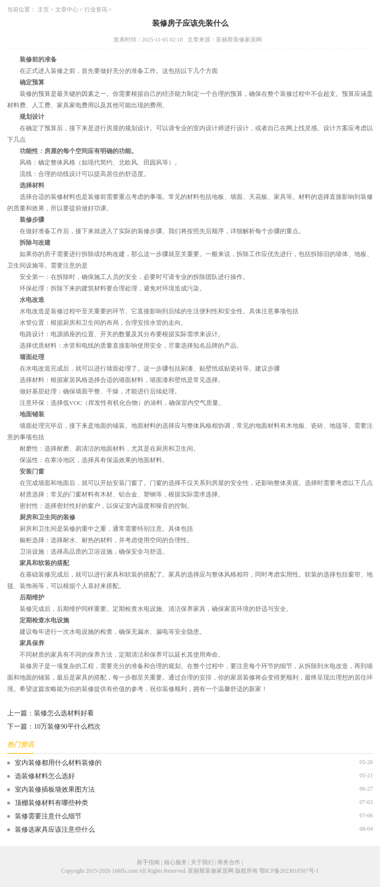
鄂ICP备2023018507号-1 (289, 870)
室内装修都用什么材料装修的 (58, 762)
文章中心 (66, 9)
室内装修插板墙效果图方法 (55, 789)
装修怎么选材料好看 (64, 713)
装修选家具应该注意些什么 (55, 829)
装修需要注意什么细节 (48, 816)
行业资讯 (95, 9)
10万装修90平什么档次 (67, 726)
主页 (43, 9)
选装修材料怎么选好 (45, 776)
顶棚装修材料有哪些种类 (51, 802)
